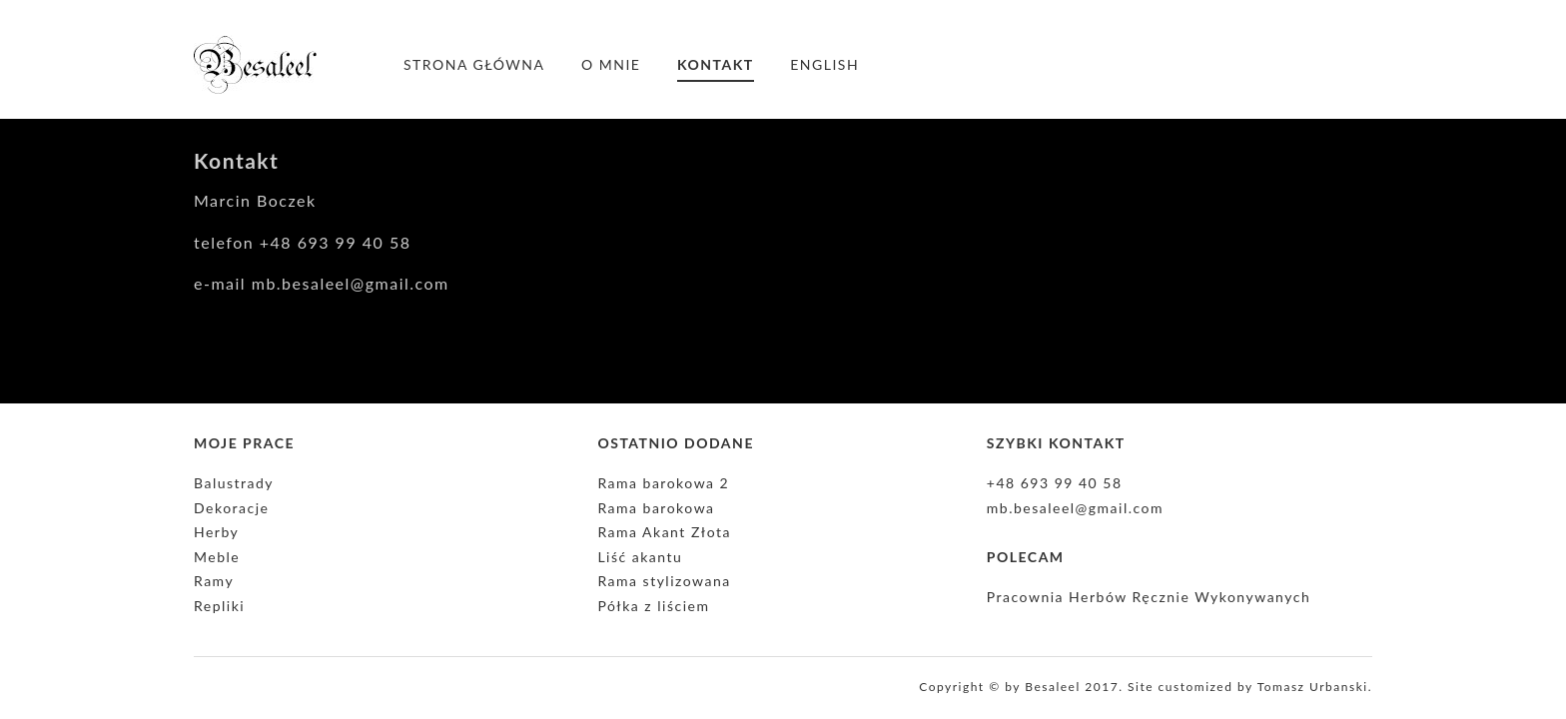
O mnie (610, 64)
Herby (216, 531)
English (824, 64)
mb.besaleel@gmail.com (1075, 507)
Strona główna (473, 64)
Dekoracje (231, 507)
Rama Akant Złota (664, 531)
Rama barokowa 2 (663, 482)
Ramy (214, 580)
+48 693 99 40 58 (1055, 482)
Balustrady (234, 482)
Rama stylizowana (663, 580)
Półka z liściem (653, 605)
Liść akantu (639, 556)
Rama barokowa (655, 507)
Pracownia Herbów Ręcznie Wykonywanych (1148, 596)
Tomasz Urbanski (1312, 686)
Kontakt (715, 64)
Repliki (219, 605)
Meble (217, 556)
